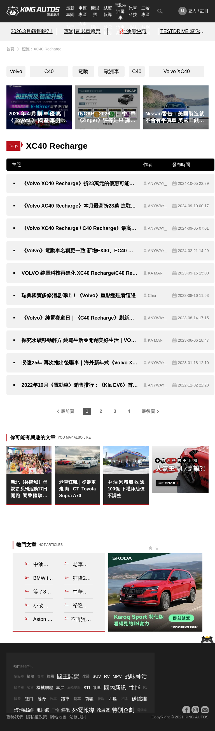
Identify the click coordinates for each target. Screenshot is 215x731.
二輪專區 (145, 11)
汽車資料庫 (82, 30)
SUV (96, 676)
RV (107, 676)
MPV (117, 676)
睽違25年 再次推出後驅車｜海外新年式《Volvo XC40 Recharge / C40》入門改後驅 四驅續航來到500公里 (80, 363)
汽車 (53, 699)
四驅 (112, 698)
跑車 (65, 698)
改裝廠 (103, 709)
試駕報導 (108, 11)
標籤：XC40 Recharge (42, 49)
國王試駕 (68, 676)
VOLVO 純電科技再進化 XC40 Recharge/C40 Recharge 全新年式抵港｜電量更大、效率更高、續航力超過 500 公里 (80, 273)
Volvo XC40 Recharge (176, 73)
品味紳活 (133, 30)
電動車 (83, 73)
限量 (97, 687)
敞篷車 (19, 676)
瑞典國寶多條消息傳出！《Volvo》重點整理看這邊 (79, 295)
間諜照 (95, 11)
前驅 (89, 698)
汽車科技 (133, 11)
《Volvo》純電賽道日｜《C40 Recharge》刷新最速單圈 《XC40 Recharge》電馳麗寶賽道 (80, 318)
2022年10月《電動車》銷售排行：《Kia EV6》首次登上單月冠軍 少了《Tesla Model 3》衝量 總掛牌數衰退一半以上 (80, 385)
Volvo (16, 71)
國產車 (19, 688)
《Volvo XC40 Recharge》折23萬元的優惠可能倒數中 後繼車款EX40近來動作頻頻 (80, 183)
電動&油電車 (120, 11)
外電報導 (108, 30)
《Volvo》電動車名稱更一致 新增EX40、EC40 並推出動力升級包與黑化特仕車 (80, 250)
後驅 (101, 699)
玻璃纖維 (24, 710)
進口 (29, 698)
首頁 (10, 49)
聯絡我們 (14, 716)
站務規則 (77, 716)
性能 (134, 688)
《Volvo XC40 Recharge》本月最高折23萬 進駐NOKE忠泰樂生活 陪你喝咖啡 (80, 206)
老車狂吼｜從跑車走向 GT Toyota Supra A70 (77, 489)
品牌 (124, 699)
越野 (42, 698)
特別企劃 (145, 30)
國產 (17, 699)
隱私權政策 (36, 716)
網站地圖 (58, 716)
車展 (60, 687)
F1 (145, 688)
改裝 (86, 676)
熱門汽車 (70, 30)
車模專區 (82, 11)
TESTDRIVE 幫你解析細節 (183, 31)
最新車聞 (70, 11)
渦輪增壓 (74, 688)
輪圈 (50, 676)
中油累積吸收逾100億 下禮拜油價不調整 (126, 489)
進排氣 (43, 709)
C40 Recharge (49, 73)
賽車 (40, 676)
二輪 (55, 710)
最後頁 (148, 411)
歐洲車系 (111, 73)
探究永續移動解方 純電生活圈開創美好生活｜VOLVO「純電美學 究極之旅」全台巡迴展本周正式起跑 (80, 340)
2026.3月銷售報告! (32, 31)
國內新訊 (95, 30)
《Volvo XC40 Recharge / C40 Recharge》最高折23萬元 (80, 228)
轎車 (77, 699)
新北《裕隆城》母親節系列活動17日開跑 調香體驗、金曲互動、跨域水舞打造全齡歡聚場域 (29, 489)
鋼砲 (65, 709)
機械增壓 (44, 687)
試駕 (30, 688)
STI (86, 687)
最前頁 (67, 411)
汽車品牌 (120, 30)
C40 (136, 71)
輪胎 (30, 676)
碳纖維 (139, 699)
